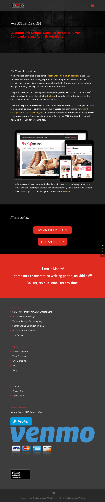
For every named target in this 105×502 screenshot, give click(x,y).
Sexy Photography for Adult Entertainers (32, 311)
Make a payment (20, 351)
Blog (14, 370)
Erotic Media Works (43, 497)
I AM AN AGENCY (52, 242)
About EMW (18, 395)
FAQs (15, 365)
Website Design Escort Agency (27, 321)
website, (48, 96)
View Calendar (19, 356)
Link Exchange (19, 335)
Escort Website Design (23, 316)
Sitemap (16, 386)
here (67, 191)
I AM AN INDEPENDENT (52, 230)
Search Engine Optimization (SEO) (28, 325)
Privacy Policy (19, 390)
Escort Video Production (24, 330)
